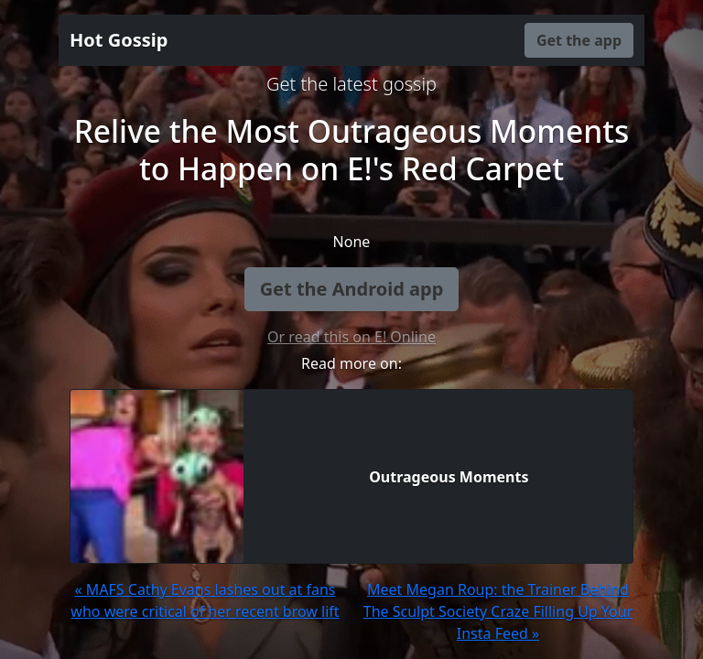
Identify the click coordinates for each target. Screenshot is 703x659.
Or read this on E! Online (351, 337)
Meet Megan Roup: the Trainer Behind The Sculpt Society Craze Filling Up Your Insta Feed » (498, 611)
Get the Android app (352, 288)
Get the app (579, 40)
